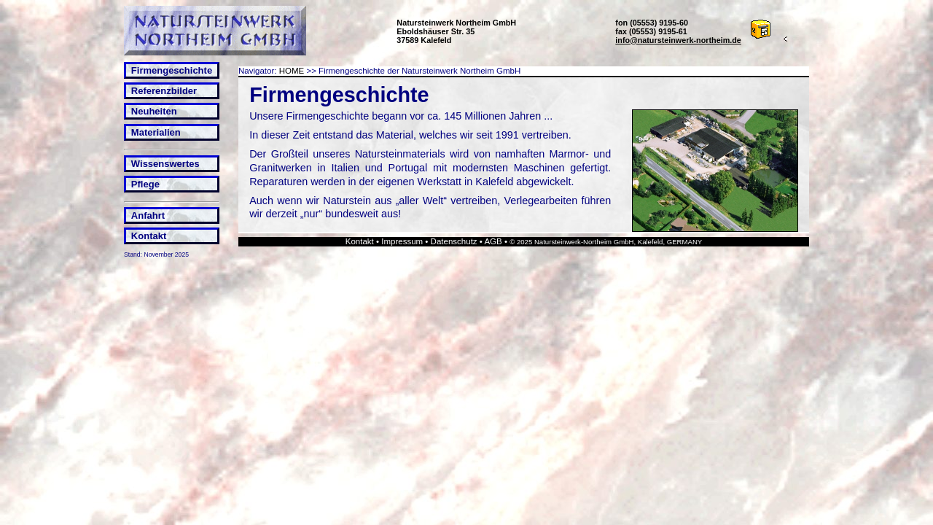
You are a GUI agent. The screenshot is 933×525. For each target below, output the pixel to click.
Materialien (156, 132)
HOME (292, 70)
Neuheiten (154, 111)
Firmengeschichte (171, 70)
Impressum (402, 241)
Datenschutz (454, 241)
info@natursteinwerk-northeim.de (678, 40)
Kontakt (148, 235)
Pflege (145, 184)
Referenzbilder (164, 90)
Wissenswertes (165, 163)
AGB (492, 241)
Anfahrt (148, 215)
